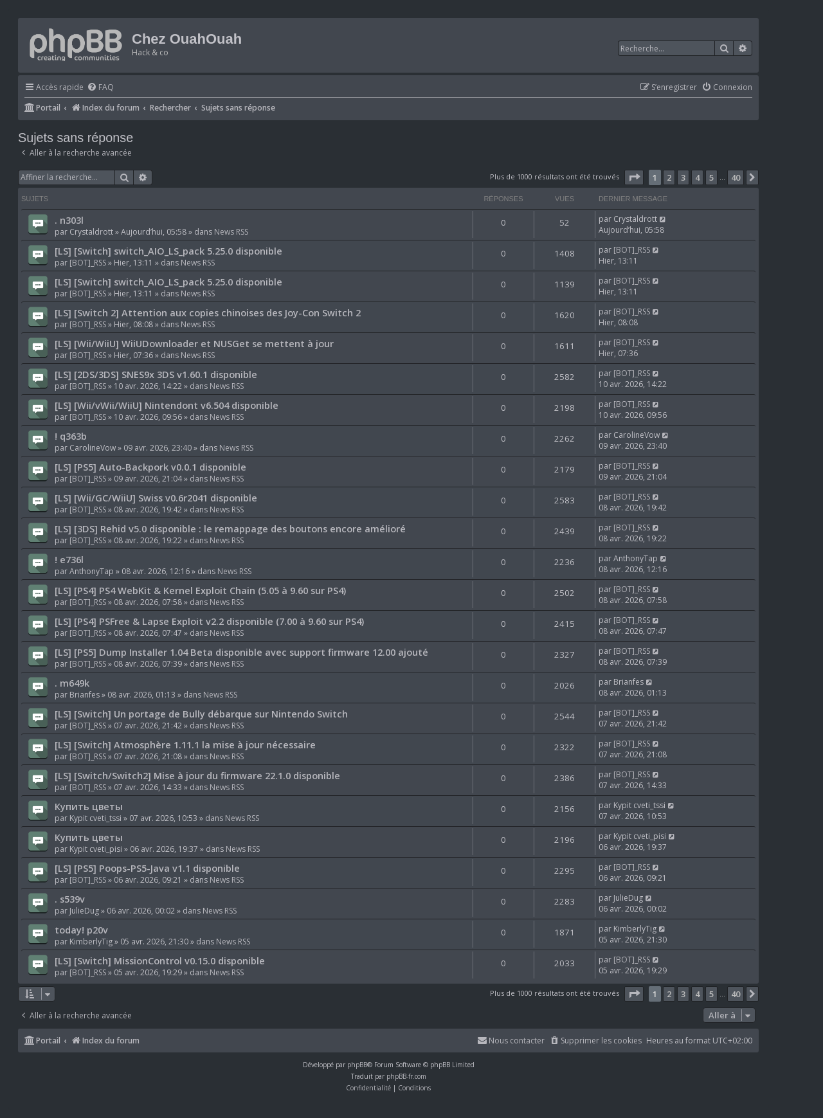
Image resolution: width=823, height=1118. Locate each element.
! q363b (71, 435)
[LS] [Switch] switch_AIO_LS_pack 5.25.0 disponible (168, 250)
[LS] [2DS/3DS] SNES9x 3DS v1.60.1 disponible (156, 374)
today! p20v (81, 929)
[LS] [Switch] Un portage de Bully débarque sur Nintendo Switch (201, 713)
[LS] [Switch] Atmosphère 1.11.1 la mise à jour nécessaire (185, 744)
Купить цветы (89, 806)
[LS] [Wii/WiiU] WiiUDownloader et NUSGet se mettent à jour (194, 343)
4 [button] (697, 177)
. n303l (69, 219)
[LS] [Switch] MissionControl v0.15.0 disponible (160, 960)
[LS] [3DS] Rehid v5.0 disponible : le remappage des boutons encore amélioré (230, 528)
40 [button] (735, 177)
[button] (634, 177)
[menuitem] (100, 87)
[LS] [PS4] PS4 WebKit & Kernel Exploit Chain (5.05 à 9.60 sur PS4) (200, 590)
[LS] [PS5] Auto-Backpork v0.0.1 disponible (150, 466)
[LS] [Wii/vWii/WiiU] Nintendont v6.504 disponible (166, 405)
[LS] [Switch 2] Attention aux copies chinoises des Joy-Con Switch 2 (208, 312)
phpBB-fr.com (406, 1076)
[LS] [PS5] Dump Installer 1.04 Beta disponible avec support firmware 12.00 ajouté (241, 651)
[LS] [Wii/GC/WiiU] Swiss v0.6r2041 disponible (156, 497)
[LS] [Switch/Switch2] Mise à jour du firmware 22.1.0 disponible (197, 775)
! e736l (69, 559)
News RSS (231, 231)
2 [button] (669, 177)
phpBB (357, 1064)
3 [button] (683, 177)
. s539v (70, 898)
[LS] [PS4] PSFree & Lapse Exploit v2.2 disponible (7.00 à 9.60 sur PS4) (209, 621)
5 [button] (711, 177)
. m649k (72, 682)
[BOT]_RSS (87, 262)
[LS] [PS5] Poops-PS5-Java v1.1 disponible (147, 867)
